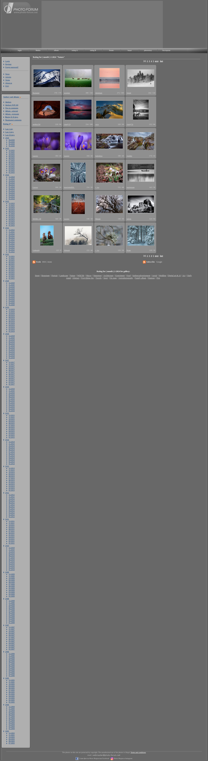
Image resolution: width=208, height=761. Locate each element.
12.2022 (12, 230)
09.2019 (12, 315)
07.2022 (12, 240)
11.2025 (11, 152)
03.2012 (12, 513)
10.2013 (12, 472)
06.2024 (12, 189)
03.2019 (12, 327)
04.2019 (12, 325)
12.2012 (12, 495)
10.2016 (12, 393)
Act (183, 275)
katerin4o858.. (69, 187)
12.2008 (12, 601)
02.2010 (12, 568)
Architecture (109, 275)
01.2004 (12, 729)
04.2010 (12, 564)
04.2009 (12, 590)
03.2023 (12, 221)
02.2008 (12, 621)
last (161, 61)
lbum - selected (11, 111)
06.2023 (12, 215)
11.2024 (11, 179)
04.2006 (12, 670)
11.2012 (11, 497)
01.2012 (12, 517)
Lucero (35, 156)
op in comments (11, 108)
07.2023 (12, 213)
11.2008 (11, 603)
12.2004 (12, 707)
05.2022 (12, 244)
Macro (88, 275)
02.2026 (12, 144)
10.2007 (12, 631)
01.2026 (12, 146)
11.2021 (11, 258)
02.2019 (12, 329)
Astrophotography (125, 278)
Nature (73, 275)
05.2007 (12, 641)
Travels (99, 278)
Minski (97, 219)
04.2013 (12, 484)
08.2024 (12, 185)
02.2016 (12, 409)
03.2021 (12, 274)
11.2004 (11, 709)
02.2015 (12, 435)
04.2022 (12, 246)
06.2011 (11, 533)
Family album (140, 278)
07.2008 (12, 611)
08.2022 (12, 238)
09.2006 (12, 660)
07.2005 (12, 690)
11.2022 (11, 232)
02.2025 (12, 170)
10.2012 (12, 499)
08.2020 (12, 291)
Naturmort (97, 275)
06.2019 (12, 321)
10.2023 (12, 207)
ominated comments (13, 120)
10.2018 (12, 340)
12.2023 (12, 203)
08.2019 (12, 317)
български (166, 50)
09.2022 (12, 236)
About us (8, 83)
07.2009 (12, 584)
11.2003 (11, 735)
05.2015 (12, 429)
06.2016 (12, 401)
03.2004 (12, 725)
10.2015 (12, 419)
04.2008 (12, 617)
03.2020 (12, 301)
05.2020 (12, 297)
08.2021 (12, 264)
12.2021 (12, 256)
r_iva (97, 187)
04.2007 (12, 643)
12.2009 (12, 574)
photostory (148, 50)
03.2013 (12, 486)
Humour (151, 278)
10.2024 (12, 181)
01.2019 (12, 331)
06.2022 (12, 242)
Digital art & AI (174, 275)
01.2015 (12, 437)
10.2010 (12, 552)
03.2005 (12, 698)
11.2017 (11, 364)
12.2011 (11, 521)
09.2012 (12, 501)
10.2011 (11, 525)
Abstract (76, 278)
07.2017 (12, 372)
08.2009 (12, 582)
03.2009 (12, 592)
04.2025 (12, 166)
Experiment (120, 275)
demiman (98, 93)
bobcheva (98, 156)
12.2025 (12, 150)
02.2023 (12, 223)
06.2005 (12, 692)
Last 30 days (10, 135)
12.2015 (12, 415)
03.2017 (12, 380)
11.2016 (11, 391)
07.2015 (12, 425)
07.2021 (12, 266)
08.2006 (12, 662)
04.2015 (12, 431)
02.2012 (12, 515)
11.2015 (11, 417)
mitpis (129, 219)
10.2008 (12, 605)
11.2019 (11, 311)
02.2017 (12, 382)
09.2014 (12, 448)
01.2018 (12, 358)
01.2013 (12, 490)
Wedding (162, 275)
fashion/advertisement (141, 275)
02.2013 (12, 488)
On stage (113, 278)
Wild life (80, 275)
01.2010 (12, 570)
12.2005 (12, 680)
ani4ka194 (36, 124)
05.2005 (12, 694)
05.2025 (12, 164)
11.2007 (11, 629)
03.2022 (12, 248)
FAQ (7, 86)
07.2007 (12, 637)
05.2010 (12, 562)
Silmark (67, 250)
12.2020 (12, 283)
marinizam (130, 187)
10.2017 (12, 366)
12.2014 (12, 442)
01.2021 (12, 278)
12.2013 (12, 468)
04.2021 (12, 272)
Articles (8, 77)
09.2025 (12, 156)
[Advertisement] (87, 24)
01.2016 (12, 411)
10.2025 (12, 154)
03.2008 (12, 619)
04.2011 (11, 537)
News (7, 74)
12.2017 (12, 362)
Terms (7, 80)
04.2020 (12, 299)
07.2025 (12, 160)
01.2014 (12, 464)
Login (7, 61)
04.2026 (12, 140)
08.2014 (12, 450)
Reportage (46, 275)
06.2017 (12, 374)
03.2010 (12, 566)
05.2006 (12, 668)
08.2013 (12, 476)
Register (8, 64)
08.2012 (12, 503)
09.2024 (12, 183)
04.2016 (12, 405)
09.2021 (12, 262)
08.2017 (12, 370)
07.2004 (12, 717)
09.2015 (12, 421)
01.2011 (11, 543)
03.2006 (12, 672)
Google (159, 262)
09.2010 (12, 554)
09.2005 (12, 686)
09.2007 (12, 633)
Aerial (154, 275)
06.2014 (12, 454)
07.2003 (12, 743)
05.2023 (12, 217)
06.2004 (12, 719)
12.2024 (12, 177)
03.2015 (12, 433)
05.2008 (12, 615)
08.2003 (12, 741)
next (156, 61)
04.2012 (12, 511)
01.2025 (12, 172)
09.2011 (11, 527)
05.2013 (12, 482)
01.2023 (12, 225)
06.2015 (12, 427)
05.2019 (12, 323)
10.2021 (12, 260)
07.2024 (12, 187)
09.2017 (12, 368)
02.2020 (12, 303)
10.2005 (12, 684)
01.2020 (12, 305)
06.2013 (12, 480)
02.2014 (12, 462)
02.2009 (12, 594)
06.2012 (12, 507)
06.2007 (12, 639)
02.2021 (12, 276)
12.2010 (12, 548)
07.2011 (11, 531)
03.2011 (11, 539)
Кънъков (36, 93)
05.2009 (12, 588)
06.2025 (12, 162)
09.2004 (12, 713)
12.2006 (12, 654)
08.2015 (12, 423)
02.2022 (12, 250)
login (20, 50)
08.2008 (12, 609)
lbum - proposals (12, 114)
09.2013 (12, 474)
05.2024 (12, 191)
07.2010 (12, 558)
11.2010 (11, 550)
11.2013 (11, 470)
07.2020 (12, 293)
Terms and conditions (138, 752)
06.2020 (12, 295)
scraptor (67, 93)
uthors (8, 102)
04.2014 (12, 458)
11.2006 (11, 656)
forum (111, 50)
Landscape (64, 275)
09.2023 (12, 209)
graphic (129, 156)
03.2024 (12, 195)
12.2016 (12, 389)
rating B (93, 50)
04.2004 (12, 723)
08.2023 (12, 211)
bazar (130, 50)
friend (129, 93)
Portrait (55, 275)
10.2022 (12, 234)
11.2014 (11, 444)
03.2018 (12, 354)
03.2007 (12, 645)
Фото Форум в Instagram (123, 758)
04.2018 (12, 352)
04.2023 (12, 219)
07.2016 (12, 399)
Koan (129, 250)
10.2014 (12, 446)
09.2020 (12, 289)
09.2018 (12, 342)
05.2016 (12, 403)
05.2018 (12, 350)
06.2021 (12, 268)
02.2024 (12, 197)
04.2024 (12, 193)
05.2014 (12, 456)
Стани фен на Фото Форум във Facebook (93, 758)
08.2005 (12, 688)
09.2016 (12, 395)
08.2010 (12, 556)
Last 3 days (9, 132)
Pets (158, 278)
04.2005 (12, 696)
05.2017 (12, 376)
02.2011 (11, 541)
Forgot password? (11, 67)
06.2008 (12, 613)
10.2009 (12, 578)
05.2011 (11, 535)
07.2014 (12, 452)
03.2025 (12, 168)
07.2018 (12, 346)
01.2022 (12, 252)
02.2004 (12, 727)
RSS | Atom (47, 262)
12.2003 (12, 733)
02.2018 (12, 356)
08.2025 (12, 158)
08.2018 (12, 344)
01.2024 (12, 199)
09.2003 (12, 739)
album (56, 50)
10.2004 (12, 711)
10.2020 (12, 287)
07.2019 (12, 319)
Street (37, 275)
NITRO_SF (37, 219)
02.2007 (12, 647)
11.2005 (11, 682)
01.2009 (12, 596)
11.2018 (11, 338)
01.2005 (12, 702)
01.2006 (12, 676)
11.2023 (11, 205)
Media (38, 50)
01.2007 (12, 649)
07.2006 (12, 664)
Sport (106, 278)
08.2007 (12, 635)
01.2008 (12, 623)
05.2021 (12, 270)
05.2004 (12, 721)
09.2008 (12, 607)
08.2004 (12, 715)
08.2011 (11, 529)
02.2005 (12, 700)
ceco (97, 124)
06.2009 (12, 586)
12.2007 (12, 627)
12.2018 (12, 336)
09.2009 (12, 580)
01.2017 (12, 384)
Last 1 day (9, 129)
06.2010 (12, 560)
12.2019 (12, 309)
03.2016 (12, 407)
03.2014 (12, 460)
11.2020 (11, 285)
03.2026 (12, 142)
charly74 (67, 124)
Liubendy (36, 250)
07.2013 (12, 478)
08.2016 (12, 397)
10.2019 (12, 313)
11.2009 (11, 576)
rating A (75, 50)
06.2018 (12, 348)
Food (129, 275)
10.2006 (12, 658)
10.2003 (12, 737)
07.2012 (12, 505)
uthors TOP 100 (11, 105)
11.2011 (11, 523)
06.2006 (12, 666)
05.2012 (12, 509)
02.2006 (12, 674)
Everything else (87, 278)
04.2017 (12, 378)
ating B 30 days (11, 117)
